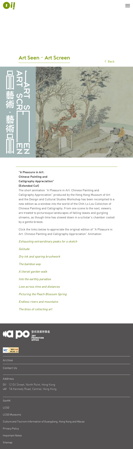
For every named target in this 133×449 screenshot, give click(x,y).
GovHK (7, 381)
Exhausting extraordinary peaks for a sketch (48, 222)
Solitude (24, 230)
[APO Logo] (9, 5)
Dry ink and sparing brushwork (39, 237)
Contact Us (10, 349)
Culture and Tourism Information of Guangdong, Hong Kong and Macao (43, 402)
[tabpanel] (66, 93)
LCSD (6, 388)
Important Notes (12, 416)
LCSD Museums (12, 395)
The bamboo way (30, 245)
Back (109, 42)
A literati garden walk (33, 253)
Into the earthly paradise (35, 260)
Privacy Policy (11, 409)
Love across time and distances (39, 268)
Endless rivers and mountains (38, 283)
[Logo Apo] (26, 316)
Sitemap (7, 423)
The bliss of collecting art (35, 290)
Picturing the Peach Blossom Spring (43, 275)
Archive (8, 341)
